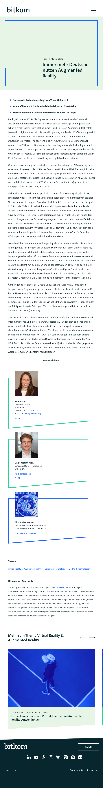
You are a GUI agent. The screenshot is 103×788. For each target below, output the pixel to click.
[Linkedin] (29, 759)
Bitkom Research (60, 587)
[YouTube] (36, 759)
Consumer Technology (55, 568)
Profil (17, 418)
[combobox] (10, 770)
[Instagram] (51, 759)
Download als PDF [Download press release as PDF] (51, 360)
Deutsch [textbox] (8, 770)
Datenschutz (76, 770)
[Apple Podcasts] (66, 759)
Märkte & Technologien (79, 568)
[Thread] (44, 759)
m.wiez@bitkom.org (31, 413)
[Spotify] (73, 759)
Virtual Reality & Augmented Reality (24, 568)
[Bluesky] (58, 759)
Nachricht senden (23, 473)
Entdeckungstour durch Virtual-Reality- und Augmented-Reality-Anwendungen (47, 718)
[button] (92, 638)
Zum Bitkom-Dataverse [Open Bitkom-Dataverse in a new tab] (25, 533)
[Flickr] (80, 759)
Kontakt (88, 747)
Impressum (93, 770)
